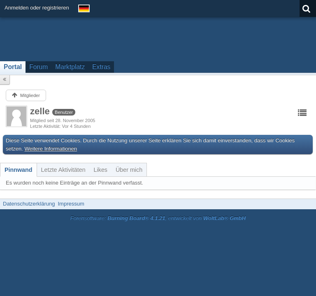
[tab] (18, 170)
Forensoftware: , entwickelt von (158, 218)
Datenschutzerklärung (29, 204)
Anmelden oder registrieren (37, 8)
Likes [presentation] (100, 169)
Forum (38, 66)
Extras (101, 66)
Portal (13, 66)
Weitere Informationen (51, 149)
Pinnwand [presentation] (19, 169)
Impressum (71, 204)
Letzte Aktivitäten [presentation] (63, 169)
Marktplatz (70, 66)
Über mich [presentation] (129, 169)
